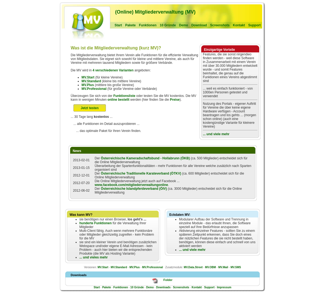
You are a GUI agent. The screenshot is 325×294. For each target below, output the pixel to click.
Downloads (163, 287)
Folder (168, 280)
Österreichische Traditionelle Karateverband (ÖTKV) (141, 173)
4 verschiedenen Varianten (113, 70)
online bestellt (118, 100)
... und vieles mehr (93, 257)
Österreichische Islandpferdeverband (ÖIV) (134, 189)
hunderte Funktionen (95, 223)
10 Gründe (168, 25)
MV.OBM (210, 267)
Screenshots (220, 25)
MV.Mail (223, 267)
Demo (183, 25)
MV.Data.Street (193, 267)
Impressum (224, 287)
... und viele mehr (216, 134)
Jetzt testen (90, 108)
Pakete (130, 25)
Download (199, 25)
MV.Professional (94, 89)
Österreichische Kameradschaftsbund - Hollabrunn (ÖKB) (145, 158)
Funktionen (148, 25)
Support (254, 25)
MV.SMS (235, 267)
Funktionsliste (124, 96)
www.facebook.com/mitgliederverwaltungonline (131, 185)
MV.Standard (91, 81)
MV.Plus (88, 85)
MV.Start (88, 77)
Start (118, 25)
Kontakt (239, 25)
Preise (175, 100)
